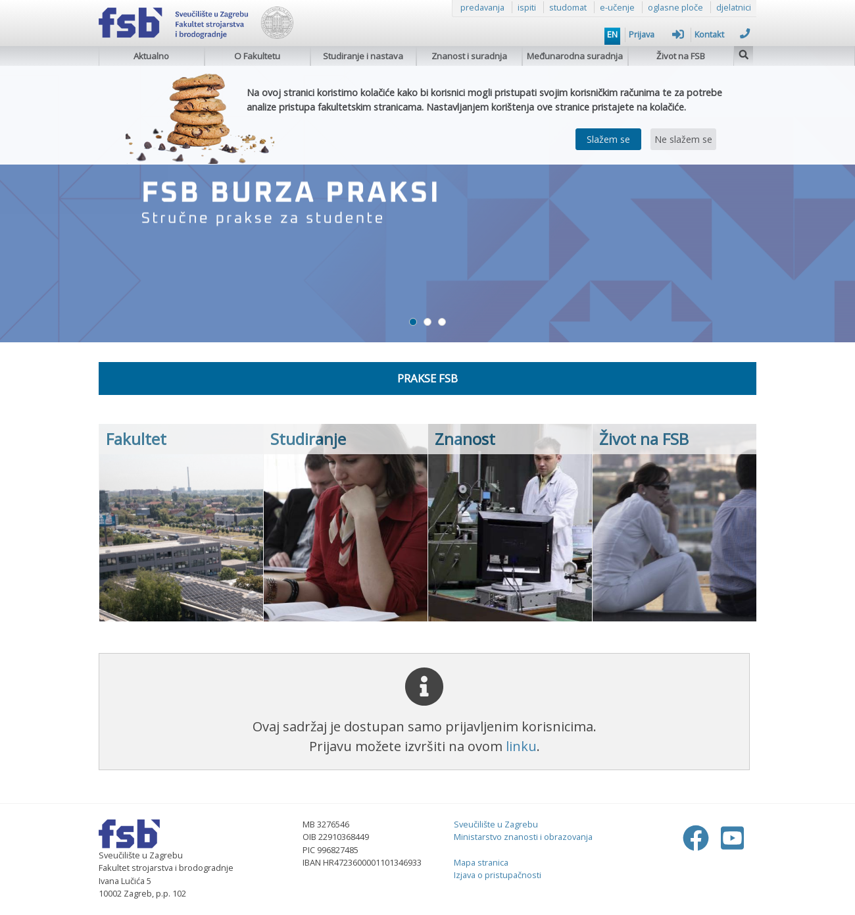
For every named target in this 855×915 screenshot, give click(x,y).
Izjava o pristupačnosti (497, 875)
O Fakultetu (257, 56)
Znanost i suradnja (469, 56)
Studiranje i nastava (363, 56)
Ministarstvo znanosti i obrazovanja (523, 837)
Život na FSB (680, 56)
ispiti (527, 7)
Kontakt (722, 34)
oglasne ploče (675, 7)
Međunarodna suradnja (575, 56)
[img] (744, 53)
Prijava (656, 34)
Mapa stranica (481, 862)
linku (521, 746)
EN (612, 34)
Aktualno (151, 56)
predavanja (482, 7)
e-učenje (617, 7)
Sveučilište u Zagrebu (496, 824)
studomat (568, 7)
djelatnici (733, 7)
